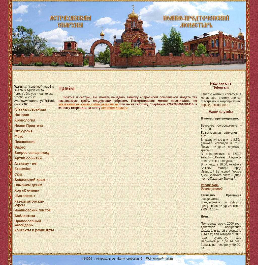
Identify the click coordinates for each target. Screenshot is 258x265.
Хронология (24, 120)
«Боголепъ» (24, 196)
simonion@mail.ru (114, 108)
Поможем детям (28, 185)
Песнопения (25, 142)
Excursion (22, 169)
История (21, 115)
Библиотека (24, 216)
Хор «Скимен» (26, 190)
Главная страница (30, 109)
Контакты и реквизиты (34, 230)
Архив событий (28, 158)
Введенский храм (29, 180)
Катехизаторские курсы (29, 203)
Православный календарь (27, 223)
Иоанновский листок (32, 210)
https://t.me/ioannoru (214, 105)
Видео (19, 147)
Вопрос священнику (32, 153)
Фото (18, 136)
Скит (18, 174)
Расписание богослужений (211, 186)
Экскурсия (23, 131)
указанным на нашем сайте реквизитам (88, 104)
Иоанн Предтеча (28, 126)
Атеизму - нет (26, 163)
